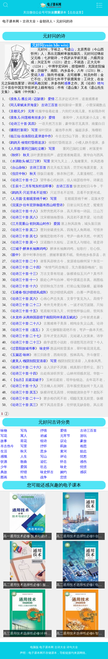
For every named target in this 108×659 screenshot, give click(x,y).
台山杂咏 (18, 167)
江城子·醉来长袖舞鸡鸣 (29, 248)
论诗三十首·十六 (24, 286)
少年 (3, 467)
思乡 (43, 451)
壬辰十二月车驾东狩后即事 (32, 186)
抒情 (43, 430)
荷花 (23, 441)
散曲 (23, 461)
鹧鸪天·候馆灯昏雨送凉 (27, 142)
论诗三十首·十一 (24, 280)
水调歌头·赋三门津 (26, 161)
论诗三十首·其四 (22, 123)
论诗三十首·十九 (24, 386)
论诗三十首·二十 (24, 261)
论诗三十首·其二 (24, 230)
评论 (63, 456)
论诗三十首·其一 (24, 242)
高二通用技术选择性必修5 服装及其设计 (32, 585)
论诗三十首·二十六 (26, 367)
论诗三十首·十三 (24, 273)
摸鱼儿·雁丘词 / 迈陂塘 (27, 99)
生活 (3, 451)
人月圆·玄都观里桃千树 (29, 198)
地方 (23, 477)
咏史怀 (45, 348)
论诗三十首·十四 (24, 373)
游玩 (83, 436)
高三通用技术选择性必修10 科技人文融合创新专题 (40, 633)
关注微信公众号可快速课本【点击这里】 (54, 12)
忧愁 (83, 456)
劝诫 (43, 436)
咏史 (63, 467)
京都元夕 (17, 111)
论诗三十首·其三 (24, 405)
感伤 (83, 461)
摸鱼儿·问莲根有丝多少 (27, 117)
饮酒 (3, 461)
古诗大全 (29, 21)
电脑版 (34, 647)
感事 (67, 83)
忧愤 (83, 467)
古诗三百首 (49, 105)
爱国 (57, 223)
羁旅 (63, 446)
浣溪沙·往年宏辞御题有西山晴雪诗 (37, 205)
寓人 (23, 436)
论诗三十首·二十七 (26, 336)
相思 (83, 446)
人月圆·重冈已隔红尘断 (27, 148)
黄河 (63, 451)
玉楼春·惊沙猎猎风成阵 (29, 292)
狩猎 (23, 472)
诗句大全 (72, 647)
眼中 (15, 255)
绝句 (100, 83)
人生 (23, 456)
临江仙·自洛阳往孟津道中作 (30, 136)
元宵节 (65, 436)
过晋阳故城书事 (23, 348)
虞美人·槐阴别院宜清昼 (29, 361)
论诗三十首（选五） (27, 330)
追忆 (43, 461)
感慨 (3, 456)
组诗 (43, 441)
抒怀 (43, 446)
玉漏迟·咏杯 (21, 355)
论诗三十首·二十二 (26, 305)
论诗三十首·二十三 (26, 342)
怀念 (63, 461)
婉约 (63, 472)
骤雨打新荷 (18, 130)
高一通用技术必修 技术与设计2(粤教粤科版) (35, 536)
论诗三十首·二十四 (26, 267)
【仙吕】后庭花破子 (27, 380)
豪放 (83, 441)
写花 (3, 436)
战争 (43, 477)
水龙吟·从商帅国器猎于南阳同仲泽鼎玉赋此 (44, 317)
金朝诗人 (46, 21)
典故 (3, 472)
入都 (40, 75)
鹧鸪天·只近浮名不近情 (29, 192)
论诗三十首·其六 (24, 298)
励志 (83, 451)
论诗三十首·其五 (24, 392)
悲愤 (63, 477)
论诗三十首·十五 (24, 311)
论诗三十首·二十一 (26, 398)
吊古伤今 (7, 446)
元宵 (31, 111)
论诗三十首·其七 (24, 236)
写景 (34, 130)
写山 (43, 456)
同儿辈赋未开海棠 (23, 105)
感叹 (83, 472)
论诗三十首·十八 (24, 211)
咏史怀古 (47, 472)
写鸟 (23, 430)
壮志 (43, 467)
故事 (3, 441)
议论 (63, 441)
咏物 (3, 430)
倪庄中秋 (18, 173)
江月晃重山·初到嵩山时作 (31, 223)
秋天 (26, 155)
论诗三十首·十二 (24, 180)
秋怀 (15, 155)
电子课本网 (10, 21)
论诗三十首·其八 (24, 217)
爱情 (51, 99)
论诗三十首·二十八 (26, 323)
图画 (3, 477)
